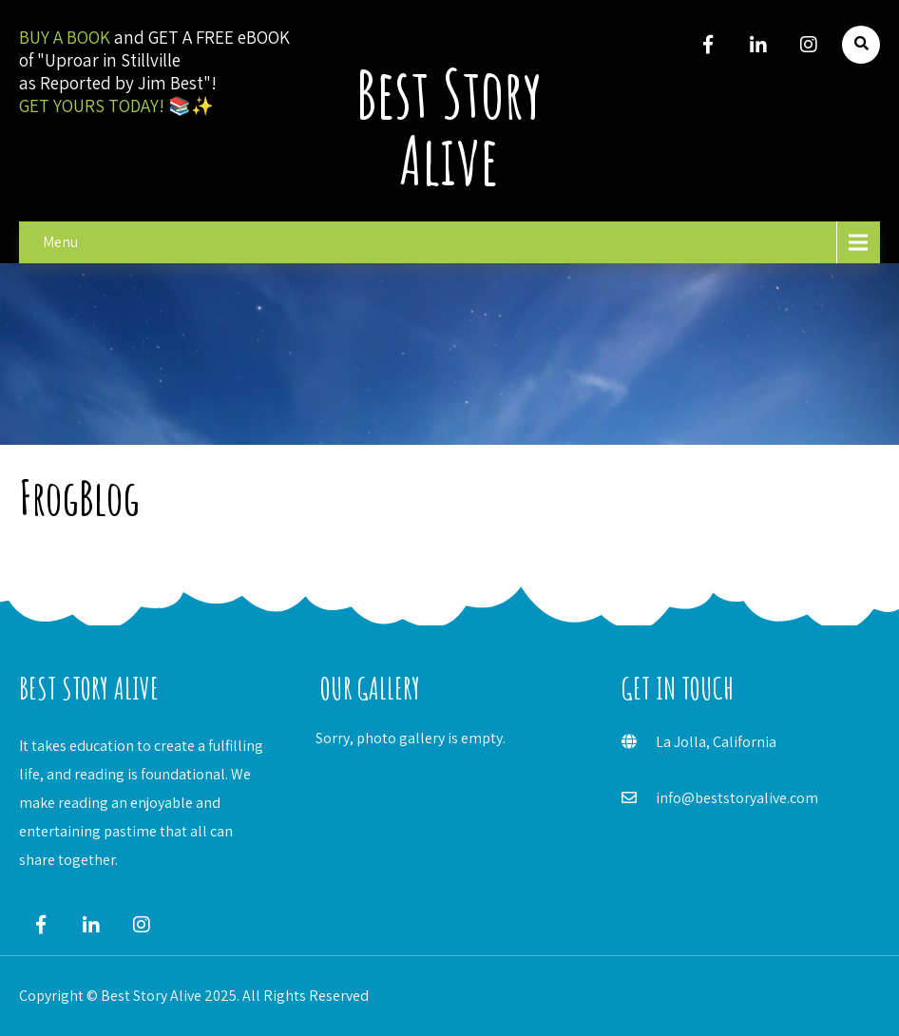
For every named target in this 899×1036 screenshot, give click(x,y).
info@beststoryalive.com (737, 798)
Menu (60, 242)
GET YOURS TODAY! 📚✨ (116, 105)
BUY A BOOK (64, 37)
